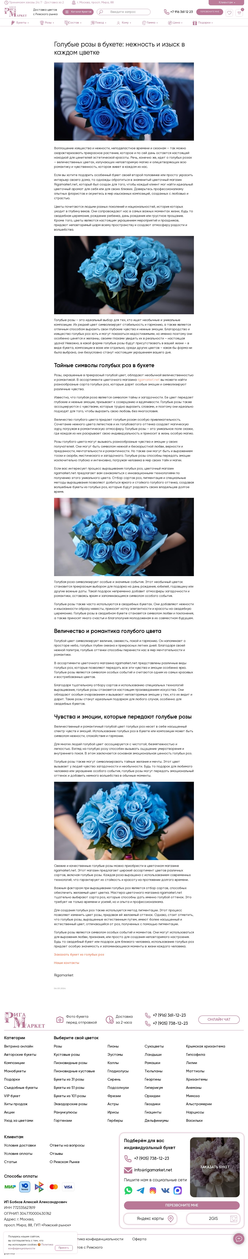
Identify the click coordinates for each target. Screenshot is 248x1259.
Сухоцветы (154, 1046)
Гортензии (63, 1121)
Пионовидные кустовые (74, 1071)
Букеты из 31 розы (69, 1079)
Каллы (113, 1063)
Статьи (10, 1162)
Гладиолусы (118, 1071)
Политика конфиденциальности (95, 1239)
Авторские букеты (20, 1055)
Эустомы (115, 1055)
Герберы (115, 1121)
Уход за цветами (18, 1121)
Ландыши (153, 1055)
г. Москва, (25, 1219)
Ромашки (152, 1063)
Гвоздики (152, 1104)
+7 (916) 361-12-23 (169, 1015)
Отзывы (56, 1154)
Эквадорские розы (70, 1104)
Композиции (14, 1063)
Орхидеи (152, 1096)
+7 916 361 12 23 (181, 12)
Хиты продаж (16, 1104)
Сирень (114, 1079)
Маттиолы (195, 1071)
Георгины (153, 1079)
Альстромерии (199, 1104)
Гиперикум (154, 1088)
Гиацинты (153, 1112)
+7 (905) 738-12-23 (170, 1024)
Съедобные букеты (21, 1088)
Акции (9, 1112)
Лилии (191, 1063)
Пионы (113, 1046)
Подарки (12, 1079)
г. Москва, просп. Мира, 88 (95, 2)
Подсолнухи (118, 1088)
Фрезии (114, 1096)
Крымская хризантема (205, 1046)
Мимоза (193, 1096)
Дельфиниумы (157, 1121)
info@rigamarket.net (153, 1170)
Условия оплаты (18, 1154)
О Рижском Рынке (65, 1162)
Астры (113, 1104)
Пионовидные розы (70, 1063)
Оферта (139, 1239)
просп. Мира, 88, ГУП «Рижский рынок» (37, 1225)
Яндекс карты (150, 1219)
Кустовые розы (67, 1055)
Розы (58, 1046)
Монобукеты (15, 1071)
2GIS (213, 1219)
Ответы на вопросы (67, 1145)
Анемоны (193, 1088)
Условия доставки (20, 1145)
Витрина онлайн (18, 1046)
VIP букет (12, 1096)
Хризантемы (197, 1079)
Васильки (194, 1121)
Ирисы (113, 1112)
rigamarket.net (148, 380)
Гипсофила (195, 1055)
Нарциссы (195, 1112)
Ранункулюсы (65, 1112)
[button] (78, 12)
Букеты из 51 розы (69, 1088)
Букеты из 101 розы (70, 1096)
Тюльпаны (153, 1071)
